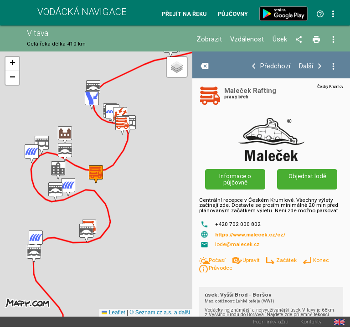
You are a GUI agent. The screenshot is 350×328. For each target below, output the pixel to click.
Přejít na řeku (184, 14)
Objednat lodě (307, 176)
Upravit (251, 260)
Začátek (287, 260)
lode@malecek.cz (237, 244)
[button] (34, 254)
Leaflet (113, 312)
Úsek (280, 39)
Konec (321, 260)
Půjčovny (233, 14)
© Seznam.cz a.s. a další (159, 312)
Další (306, 66)
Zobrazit (209, 39)
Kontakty (311, 322)
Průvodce (220, 268)
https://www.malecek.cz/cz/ (250, 234)
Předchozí (275, 66)
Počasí (218, 260)
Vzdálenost (247, 39)
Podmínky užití (270, 322)
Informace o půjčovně (235, 179)
